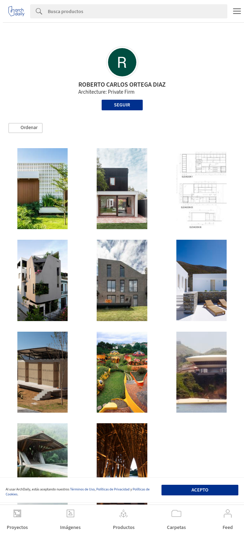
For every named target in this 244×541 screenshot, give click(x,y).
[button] (25, 128)
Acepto (200, 490)
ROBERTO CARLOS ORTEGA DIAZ (122, 84)
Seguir (122, 105)
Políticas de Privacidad (113, 489)
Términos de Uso (82, 489)
